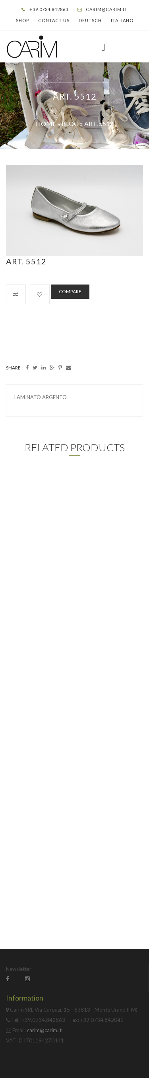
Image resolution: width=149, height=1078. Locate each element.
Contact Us (54, 20)
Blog (70, 123)
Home (46, 123)
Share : (14, 368)
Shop (22, 20)
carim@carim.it (107, 9)
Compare (70, 291)
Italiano (122, 20)
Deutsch (90, 20)
